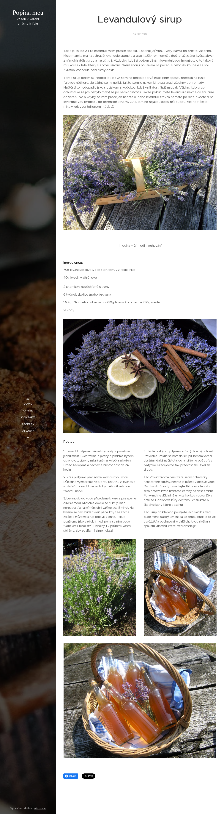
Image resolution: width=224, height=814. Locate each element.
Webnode (40, 808)
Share (70, 776)
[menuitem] (28, 403)
